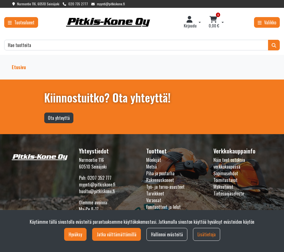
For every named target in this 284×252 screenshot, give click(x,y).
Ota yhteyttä (59, 118)
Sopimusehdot (225, 173)
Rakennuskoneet (160, 180)
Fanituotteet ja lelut (163, 207)
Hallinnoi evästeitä (167, 234)
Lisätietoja (206, 234)
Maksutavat (223, 186)
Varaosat (153, 200)
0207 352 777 (99, 177)
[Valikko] (267, 22)
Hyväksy (75, 234)
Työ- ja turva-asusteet (165, 186)
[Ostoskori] (214, 22)
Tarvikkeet (155, 193)
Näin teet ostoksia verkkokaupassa (229, 163)
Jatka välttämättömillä (116, 234)
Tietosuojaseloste (228, 193)
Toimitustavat (225, 180)
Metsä (151, 166)
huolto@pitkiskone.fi (97, 191)
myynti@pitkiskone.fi (111, 3)
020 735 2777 (78, 3)
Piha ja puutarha (160, 173)
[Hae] (136, 45)
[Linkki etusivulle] (108, 22)
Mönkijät (153, 160)
